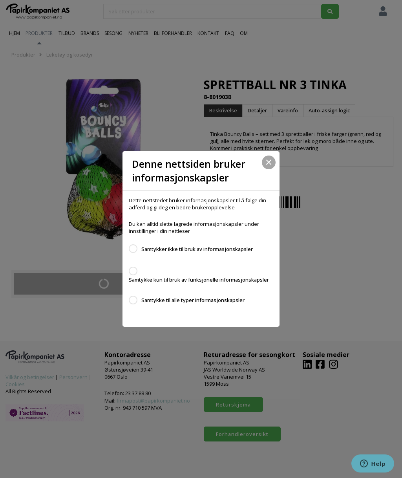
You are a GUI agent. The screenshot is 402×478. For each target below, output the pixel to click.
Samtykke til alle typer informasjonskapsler (193, 300)
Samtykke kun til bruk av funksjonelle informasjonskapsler (199, 279)
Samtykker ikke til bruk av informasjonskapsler (197, 249)
